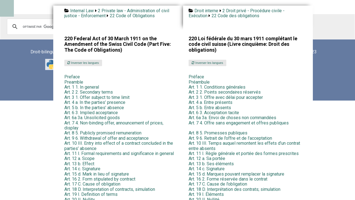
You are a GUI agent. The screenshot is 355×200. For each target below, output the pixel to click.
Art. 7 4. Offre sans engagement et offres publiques (239, 123)
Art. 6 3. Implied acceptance (91, 112)
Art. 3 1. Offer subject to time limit (97, 97)
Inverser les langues (83, 62)
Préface (196, 76)
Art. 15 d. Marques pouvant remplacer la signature (236, 174)
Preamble (73, 82)
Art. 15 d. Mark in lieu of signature (96, 174)
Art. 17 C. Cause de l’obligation (218, 184)
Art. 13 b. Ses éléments (211, 163)
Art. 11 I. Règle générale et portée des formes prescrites (244, 153)
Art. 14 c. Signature (82, 168)
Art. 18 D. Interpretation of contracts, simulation (109, 189)
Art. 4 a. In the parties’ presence (94, 102)
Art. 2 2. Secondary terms (88, 92)
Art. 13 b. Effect (79, 163)
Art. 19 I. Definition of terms (91, 194)
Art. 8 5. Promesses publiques (218, 133)
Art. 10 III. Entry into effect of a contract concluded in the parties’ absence (118, 146)
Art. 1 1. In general (81, 87)
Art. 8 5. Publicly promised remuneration (102, 133)
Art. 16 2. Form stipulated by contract (99, 179)
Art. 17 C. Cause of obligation (92, 184)
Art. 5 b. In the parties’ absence (94, 107)
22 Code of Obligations (132, 15)
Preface (72, 76)
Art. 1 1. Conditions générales (217, 87)
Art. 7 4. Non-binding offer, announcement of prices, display (113, 125)
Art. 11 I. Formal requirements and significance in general (119, 153)
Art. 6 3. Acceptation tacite (214, 112)
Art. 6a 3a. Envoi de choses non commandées (232, 117)
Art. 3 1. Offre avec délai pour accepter (226, 97)
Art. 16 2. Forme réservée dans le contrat (228, 179)
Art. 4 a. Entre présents (210, 102)
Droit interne (206, 10)
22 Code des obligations (235, 15)
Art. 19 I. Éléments (206, 194)
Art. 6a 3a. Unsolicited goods (92, 117)
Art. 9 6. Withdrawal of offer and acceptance (106, 138)
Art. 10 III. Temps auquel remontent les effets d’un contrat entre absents (244, 146)
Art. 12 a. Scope (79, 158)
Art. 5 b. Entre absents (210, 107)
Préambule (199, 82)
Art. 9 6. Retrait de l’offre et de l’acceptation (230, 138)
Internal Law (82, 10)
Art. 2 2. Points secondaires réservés (225, 92)
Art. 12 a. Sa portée (207, 158)
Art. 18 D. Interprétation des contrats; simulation (234, 189)
